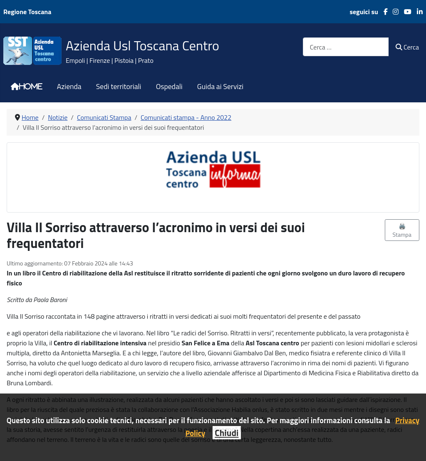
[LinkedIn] (417, 12)
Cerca (407, 47)
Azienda (69, 86)
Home (30, 86)
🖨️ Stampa (402, 230)
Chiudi (226, 432)
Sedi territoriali (118, 86)
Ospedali (169, 86)
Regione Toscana (27, 12)
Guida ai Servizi (220, 86)
